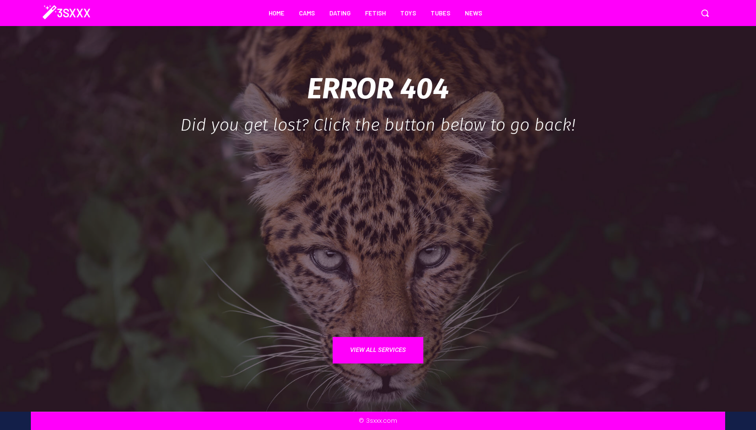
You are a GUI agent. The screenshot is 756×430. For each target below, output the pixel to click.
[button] (705, 13)
